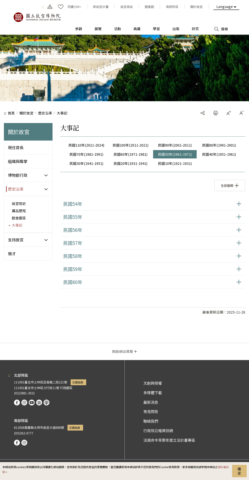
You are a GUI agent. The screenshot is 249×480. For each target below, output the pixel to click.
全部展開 (227, 185)
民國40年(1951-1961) (219, 154)
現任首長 (16, 147)
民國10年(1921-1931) (175, 163)
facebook (17, 402)
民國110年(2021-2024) (86, 145)
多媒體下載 (152, 392)
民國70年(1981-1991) (86, 154)
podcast (46, 402)
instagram (24, 402)
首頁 (11, 112)
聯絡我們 (150, 421)
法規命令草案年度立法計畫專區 (169, 440)
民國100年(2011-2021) (130, 145)
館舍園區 (19, 217)
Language (224, 6)
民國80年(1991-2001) (219, 145)
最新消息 (150, 402)
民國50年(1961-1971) (175, 154)
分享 (202, 113)
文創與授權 (152, 383)
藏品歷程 (19, 210)
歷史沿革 (45, 112)
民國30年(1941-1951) (86, 163)
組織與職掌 (17, 161)
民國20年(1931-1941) (130, 163)
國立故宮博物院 (37, 17)
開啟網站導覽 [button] (122, 351)
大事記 (62, 112)
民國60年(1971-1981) (130, 154)
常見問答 (150, 411)
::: (43, 6)
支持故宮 (16, 240)
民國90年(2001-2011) (175, 145)
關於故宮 (26, 112)
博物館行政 (17, 175)
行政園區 (66, 387)
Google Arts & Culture (39, 402)
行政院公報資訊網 (158, 430)
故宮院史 (19, 203)
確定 (239, 471)
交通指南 (77, 382)
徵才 (12, 253)
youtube (32, 402)
